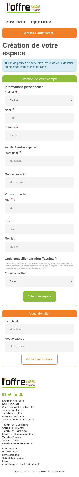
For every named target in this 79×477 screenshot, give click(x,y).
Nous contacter (9, 448)
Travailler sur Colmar (12, 413)
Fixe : (8, 221)
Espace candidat (10, 451)
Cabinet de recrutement (13, 458)
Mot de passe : (16, 174)
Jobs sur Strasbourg (12, 410)
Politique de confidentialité (24, 471)
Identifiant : (14, 152)
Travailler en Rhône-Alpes (15, 431)
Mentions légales (45, 471)
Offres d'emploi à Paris (13, 428)
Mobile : (10, 238)
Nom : (10, 109)
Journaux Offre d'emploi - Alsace (18, 419)
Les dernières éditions (13, 401)
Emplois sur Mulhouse (13, 416)
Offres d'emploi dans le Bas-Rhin (18, 407)
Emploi (5, 461)
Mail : (10, 199)
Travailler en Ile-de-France (15, 425)
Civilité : (11, 92)
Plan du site (60, 471)
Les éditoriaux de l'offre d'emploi (18, 443)
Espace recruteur (10, 455)
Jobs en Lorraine (10, 440)
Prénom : (12, 127)
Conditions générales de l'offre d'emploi (21, 464)
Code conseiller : (16, 273)
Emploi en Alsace (10, 404)
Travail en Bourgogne (12, 437)
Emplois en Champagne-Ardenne (18, 434)
